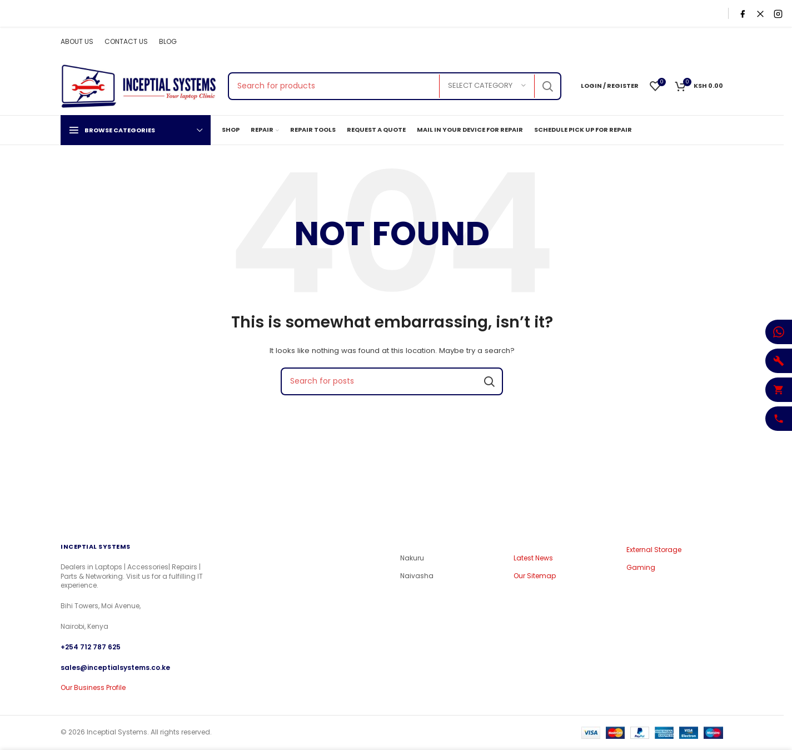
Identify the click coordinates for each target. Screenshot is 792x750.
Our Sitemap (535, 576)
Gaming (640, 567)
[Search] (394, 86)
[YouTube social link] (701, 41)
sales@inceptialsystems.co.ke (115, 667)
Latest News (533, 558)
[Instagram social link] (686, 41)
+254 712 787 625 (91, 647)
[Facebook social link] (658, 41)
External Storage (653, 549)
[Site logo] (139, 85)
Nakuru (412, 558)
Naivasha (417, 576)
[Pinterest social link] (716, 41)
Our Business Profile (93, 687)
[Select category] (487, 86)
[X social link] (672, 41)
